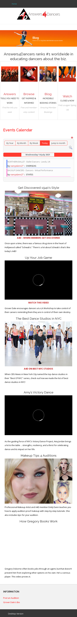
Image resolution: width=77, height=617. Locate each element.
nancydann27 (16, 165)
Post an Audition (11, 598)
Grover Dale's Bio (11, 602)
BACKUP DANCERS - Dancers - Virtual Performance (30, 170)
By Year (9, 143)
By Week (34, 143)
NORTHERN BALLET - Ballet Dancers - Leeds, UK (29, 161)
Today (45, 143)
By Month (21, 143)
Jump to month (58, 143)
